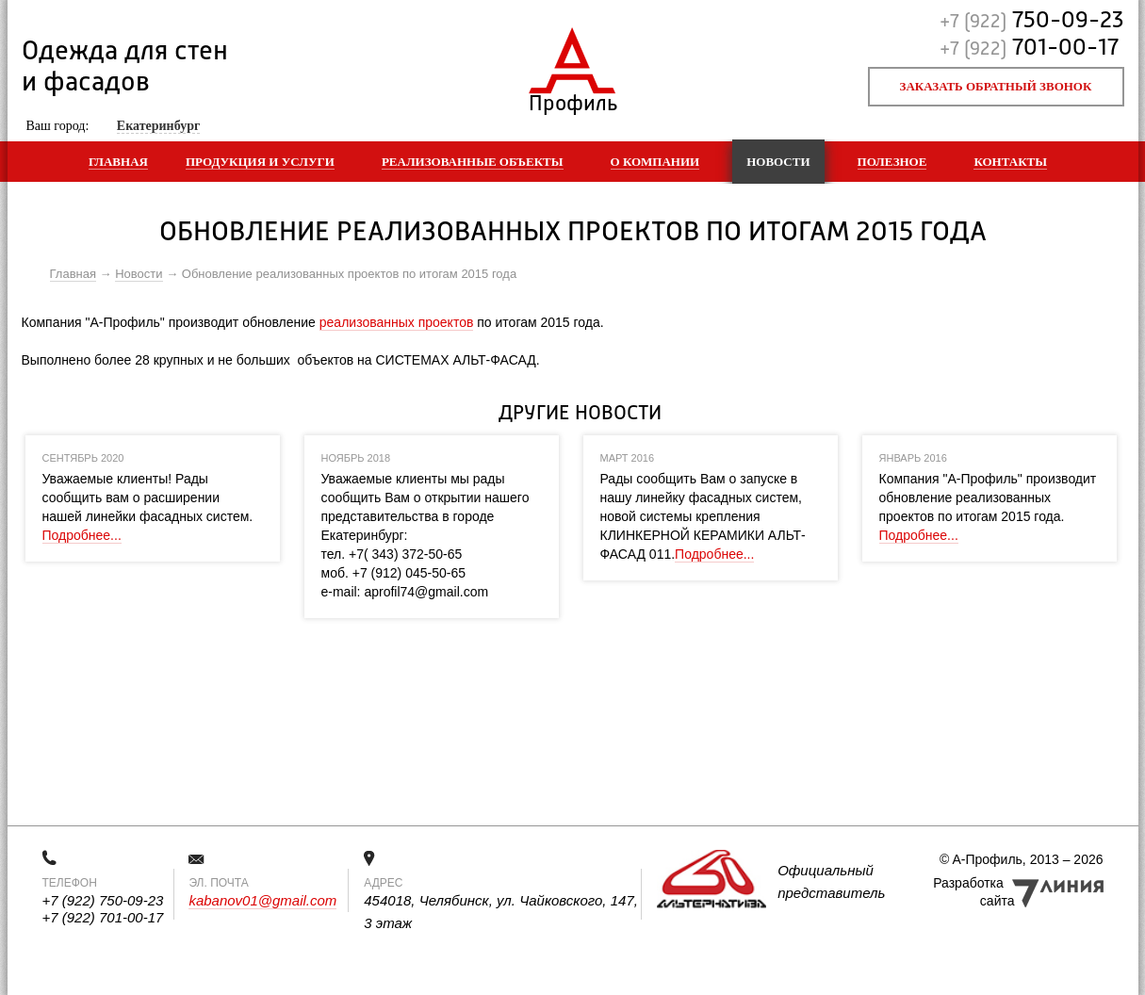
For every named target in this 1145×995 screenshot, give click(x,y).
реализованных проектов (396, 322)
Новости (778, 162)
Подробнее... (82, 535)
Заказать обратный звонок (996, 86)
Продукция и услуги (260, 162)
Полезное (892, 162)
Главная (118, 162)
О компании (655, 162)
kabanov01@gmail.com (262, 900)
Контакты (1010, 162)
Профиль (572, 99)
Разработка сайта (973, 891)
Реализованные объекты (473, 162)
